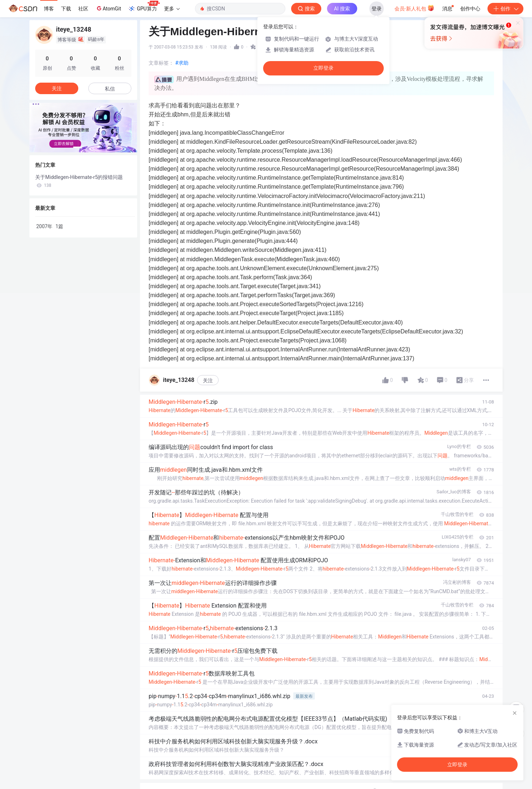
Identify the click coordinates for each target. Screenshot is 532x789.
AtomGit (108, 8)
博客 (49, 8)
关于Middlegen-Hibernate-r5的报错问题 (79, 181)
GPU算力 (143, 6)
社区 (83, 8)
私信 (110, 89)
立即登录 (323, 68)
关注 (208, 380)
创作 (505, 8)
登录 (377, 8)
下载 (66, 8)
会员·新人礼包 (414, 7)
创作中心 (470, 8)
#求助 (181, 63)
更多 (172, 8)
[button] (77, 147)
